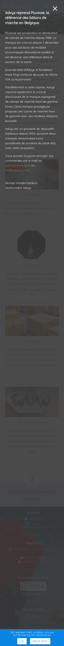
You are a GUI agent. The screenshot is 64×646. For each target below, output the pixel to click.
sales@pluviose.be (17, 165)
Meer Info (40, 641)
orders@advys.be (17, 170)
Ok (22, 641)
